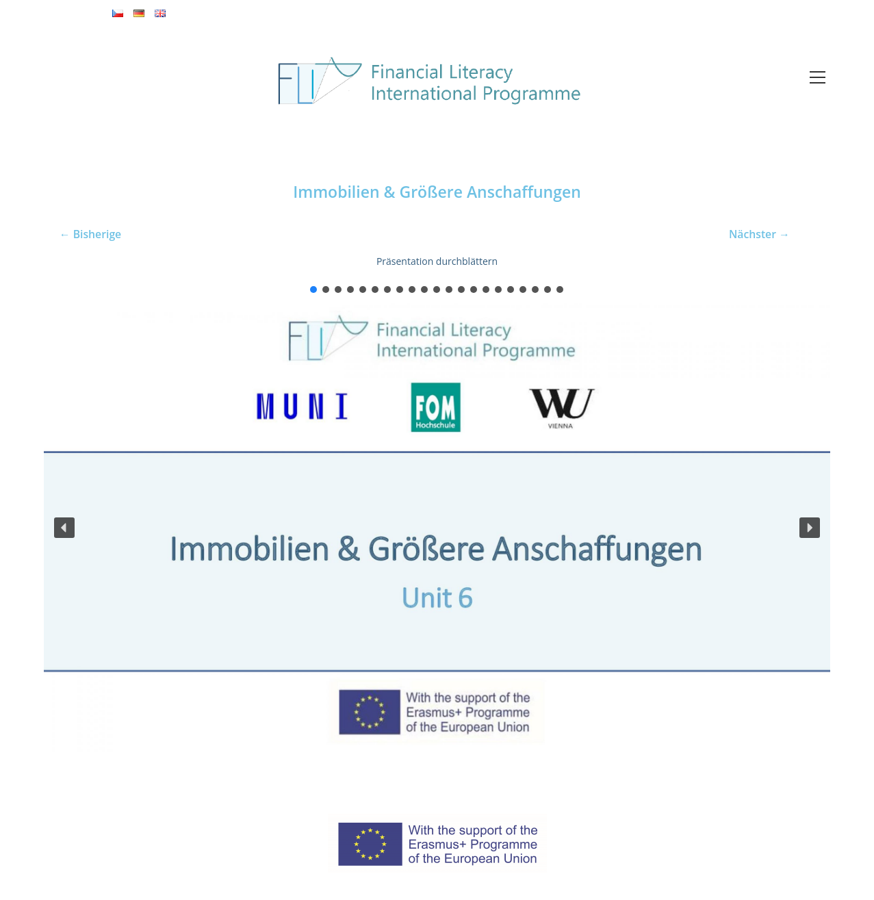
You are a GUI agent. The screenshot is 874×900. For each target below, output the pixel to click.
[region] (437, 517)
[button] (313, 289)
